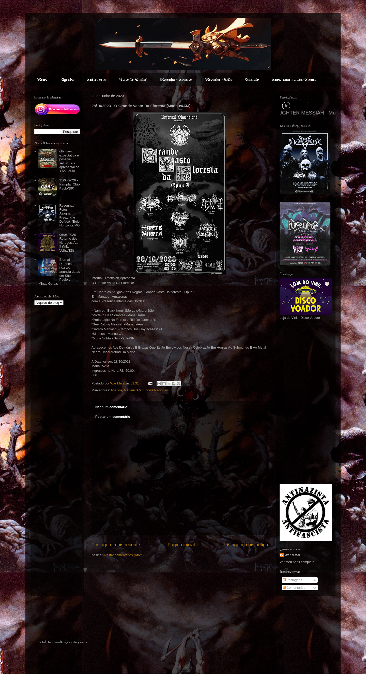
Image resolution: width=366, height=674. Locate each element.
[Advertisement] (295, 401)
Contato (252, 80)
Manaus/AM (132, 390)
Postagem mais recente (116, 544)
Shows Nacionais (156, 390)
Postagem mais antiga (245, 544)
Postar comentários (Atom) (124, 555)
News (42, 80)
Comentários (294, 588)
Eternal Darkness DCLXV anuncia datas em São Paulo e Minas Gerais (59, 271)
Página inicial (181, 544)
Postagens (292, 580)
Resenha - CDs (218, 80)
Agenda (67, 80)
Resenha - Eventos (176, 80)
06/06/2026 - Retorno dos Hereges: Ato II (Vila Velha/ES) (68, 242)
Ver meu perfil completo (297, 562)
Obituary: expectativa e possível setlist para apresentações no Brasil (69, 161)
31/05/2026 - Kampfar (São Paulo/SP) (69, 184)
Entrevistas (96, 80)
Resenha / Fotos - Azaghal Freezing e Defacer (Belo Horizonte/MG (69, 215)
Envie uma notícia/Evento (294, 80)
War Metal (292, 555)
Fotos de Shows (133, 80)
